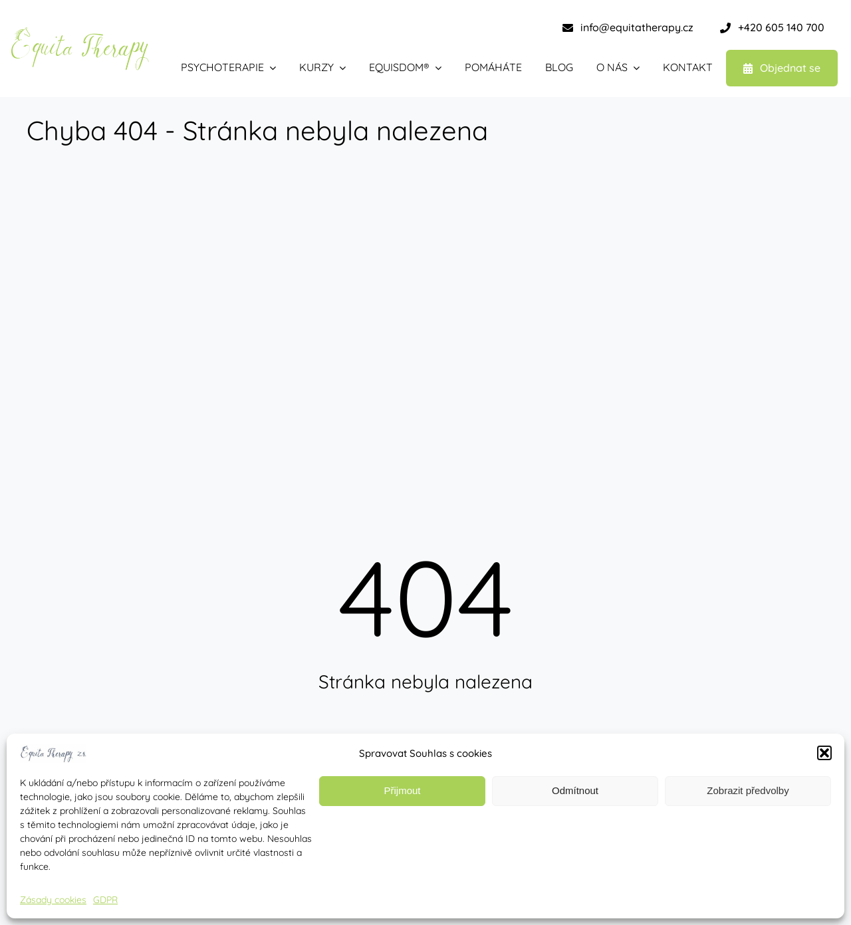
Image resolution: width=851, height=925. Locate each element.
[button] (824, 753)
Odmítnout (575, 790)
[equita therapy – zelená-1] (80, 32)
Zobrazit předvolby (748, 790)
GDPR (105, 900)
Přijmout (402, 790)
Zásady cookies (53, 900)
